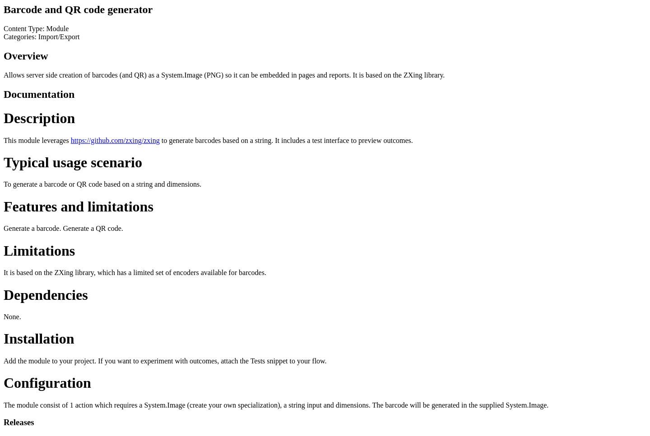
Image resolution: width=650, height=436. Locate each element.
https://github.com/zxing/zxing (115, 140)
